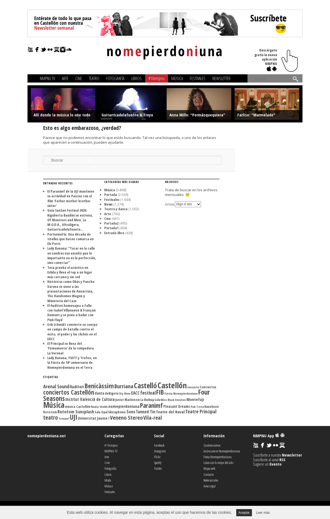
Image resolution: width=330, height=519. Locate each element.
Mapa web (209, 468)
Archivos (169, 203)
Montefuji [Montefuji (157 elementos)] (195, 399)
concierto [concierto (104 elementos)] (193, 387)
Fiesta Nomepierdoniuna (218, 456)
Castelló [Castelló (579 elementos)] (145, 385)
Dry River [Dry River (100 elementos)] (125, 393)
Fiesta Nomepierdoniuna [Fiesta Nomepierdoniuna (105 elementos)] (180, 393)
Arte (65, 78)
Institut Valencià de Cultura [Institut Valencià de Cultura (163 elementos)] (90, 399)
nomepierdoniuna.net (47, 435)
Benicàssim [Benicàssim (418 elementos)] (99, 385)
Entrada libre (114, 232)
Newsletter (221, 78)
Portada (110, 194)
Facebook (159, 445)
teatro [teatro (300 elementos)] (50, 417)
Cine (78, 78)
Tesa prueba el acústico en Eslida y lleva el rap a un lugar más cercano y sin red (69, 272)
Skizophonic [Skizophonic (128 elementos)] (117, 411)
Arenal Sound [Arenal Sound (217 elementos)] (56, 386)
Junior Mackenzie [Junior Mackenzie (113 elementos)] (127, 399)
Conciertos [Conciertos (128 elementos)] (208, 386)
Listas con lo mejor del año (218, 462)
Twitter (158, 468)
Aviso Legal (210, 486)
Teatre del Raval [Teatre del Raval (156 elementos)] (170, 411)
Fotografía (115, 78)
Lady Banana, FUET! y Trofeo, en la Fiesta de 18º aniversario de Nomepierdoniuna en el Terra (72, 362)
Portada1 (111, 227)
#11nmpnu (111, 445)
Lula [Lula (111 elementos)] (157, 399)
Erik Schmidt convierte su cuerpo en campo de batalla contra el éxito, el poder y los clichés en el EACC (72, 331)
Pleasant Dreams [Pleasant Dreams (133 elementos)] (176, 406)
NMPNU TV (47, 78)
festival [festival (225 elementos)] (148, 392)
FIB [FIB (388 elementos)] (160, 392)
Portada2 (111, 223)
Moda (108, 480)
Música (177, 78)
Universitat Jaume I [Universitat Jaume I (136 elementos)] (93, 418)
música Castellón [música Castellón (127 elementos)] (77, 406)
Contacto (209, 474)
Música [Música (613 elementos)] (53, 405)
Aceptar (244, 513)
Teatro (94, 78)
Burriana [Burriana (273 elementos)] (123, 386)
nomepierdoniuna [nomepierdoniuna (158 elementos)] (123, 406)
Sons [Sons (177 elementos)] (131, 412)
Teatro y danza (116, 208)
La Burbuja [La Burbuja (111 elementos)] (147, 399)
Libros (136, 78)
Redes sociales (211, 480)
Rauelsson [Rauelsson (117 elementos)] (211, 406)
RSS (282, 459)
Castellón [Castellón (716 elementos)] (172, 385)
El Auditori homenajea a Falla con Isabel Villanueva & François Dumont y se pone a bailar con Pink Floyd (71, 312)
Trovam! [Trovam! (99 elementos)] (64, 418)
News (108, 204)
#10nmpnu (156, 78)
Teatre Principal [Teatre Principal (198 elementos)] (200, 411)
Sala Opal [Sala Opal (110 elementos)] (101, 412)
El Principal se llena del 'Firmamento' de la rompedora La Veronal (70, 348)
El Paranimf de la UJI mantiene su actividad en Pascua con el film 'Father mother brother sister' (70, 198)
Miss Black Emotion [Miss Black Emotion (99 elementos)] (173, 400)
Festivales (197, 78)
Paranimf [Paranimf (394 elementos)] (151, 405)
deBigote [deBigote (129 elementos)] (112, 393)
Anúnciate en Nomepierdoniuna (222, 451)
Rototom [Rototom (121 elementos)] (50, 412)
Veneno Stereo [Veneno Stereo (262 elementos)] (126, 417)
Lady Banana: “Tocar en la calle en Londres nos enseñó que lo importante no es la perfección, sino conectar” (71, 255)
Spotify (157, 462)
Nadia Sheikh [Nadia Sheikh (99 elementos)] (99, 407)
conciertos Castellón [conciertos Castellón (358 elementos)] (68, 392)
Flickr (157, 456)
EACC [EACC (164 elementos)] (135, 393)
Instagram (160, 451)
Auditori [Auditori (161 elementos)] (77, 386)
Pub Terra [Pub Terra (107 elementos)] (197, 407)
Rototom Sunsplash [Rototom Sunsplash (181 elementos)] (75, 412)
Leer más (263, 513)
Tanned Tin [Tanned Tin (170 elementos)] (145, 412)
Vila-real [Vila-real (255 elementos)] (152, 417)
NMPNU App (269, 435)
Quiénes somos (212, 445)
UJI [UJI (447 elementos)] (73, 417)
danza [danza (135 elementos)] (99, 393)
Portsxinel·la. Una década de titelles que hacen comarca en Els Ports (70, 239)
